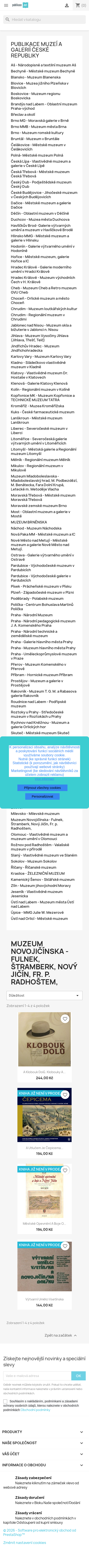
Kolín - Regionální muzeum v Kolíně (40, 389)
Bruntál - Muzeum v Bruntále (35, 139)
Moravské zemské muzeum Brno (39, 506)
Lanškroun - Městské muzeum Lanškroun (36, 420)
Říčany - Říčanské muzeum (33, 867)
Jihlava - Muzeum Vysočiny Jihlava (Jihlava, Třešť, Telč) (39, 338)
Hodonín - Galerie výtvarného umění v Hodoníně (43, 248)
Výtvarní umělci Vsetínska (44, 1299)
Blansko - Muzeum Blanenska (35, 77)
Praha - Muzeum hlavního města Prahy (43, 648)
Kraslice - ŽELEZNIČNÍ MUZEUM (38, 873)
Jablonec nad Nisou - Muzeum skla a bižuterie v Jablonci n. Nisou (41, 327)
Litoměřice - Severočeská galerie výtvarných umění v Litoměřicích (39, 441)
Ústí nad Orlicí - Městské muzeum (39, 918)
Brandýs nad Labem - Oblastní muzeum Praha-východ (44, 106)
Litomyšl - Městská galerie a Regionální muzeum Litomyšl (43, 451)
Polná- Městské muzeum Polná (37, 155)
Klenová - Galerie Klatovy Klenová (39, 383)
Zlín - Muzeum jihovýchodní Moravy (41, 885)
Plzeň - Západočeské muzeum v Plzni (42, 592)
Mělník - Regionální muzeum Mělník (40, 460)
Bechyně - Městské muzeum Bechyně (43, 71)
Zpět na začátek (61, 1335)
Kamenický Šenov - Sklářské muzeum (43, 879)
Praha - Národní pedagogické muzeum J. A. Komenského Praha (43, 623)
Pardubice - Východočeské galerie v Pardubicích (41, 578)
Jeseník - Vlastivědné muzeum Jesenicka (37, 893)
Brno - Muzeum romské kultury (37, 133)
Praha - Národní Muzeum (32, 615)
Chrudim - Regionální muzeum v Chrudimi (38, 317)
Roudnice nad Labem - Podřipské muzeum (38, 704)
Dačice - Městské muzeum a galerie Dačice (41, 205)
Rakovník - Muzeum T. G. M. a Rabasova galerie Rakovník (43, 693)
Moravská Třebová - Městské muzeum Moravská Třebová (43, 497)
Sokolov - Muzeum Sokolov (34, 861)
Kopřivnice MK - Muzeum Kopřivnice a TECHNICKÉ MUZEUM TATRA (43, 397)
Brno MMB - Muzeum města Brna (38, 126)
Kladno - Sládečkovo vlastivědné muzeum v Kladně (38, 364)
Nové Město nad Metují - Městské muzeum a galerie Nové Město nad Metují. (40, 544)
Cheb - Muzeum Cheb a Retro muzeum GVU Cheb (44, 290)
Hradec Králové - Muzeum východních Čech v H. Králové (43, 279)
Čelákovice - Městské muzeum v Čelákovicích (38, 147)
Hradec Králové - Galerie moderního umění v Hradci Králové (41, 269)
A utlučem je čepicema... (44, 1148)
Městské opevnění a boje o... (44, 1223)
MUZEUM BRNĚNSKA (29, 522)
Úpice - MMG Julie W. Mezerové (37, 912)
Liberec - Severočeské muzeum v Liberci (39, 430)
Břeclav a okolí (23, 114)
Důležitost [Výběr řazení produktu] (44, 995)
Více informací (44, 779)
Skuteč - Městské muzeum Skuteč (40, 733)
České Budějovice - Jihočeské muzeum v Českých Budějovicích (44, 194)
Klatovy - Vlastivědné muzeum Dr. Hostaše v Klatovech (39, 375)
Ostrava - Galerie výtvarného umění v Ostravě (42, 557)
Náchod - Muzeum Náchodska (36, 528)
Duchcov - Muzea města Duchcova (40, 219)
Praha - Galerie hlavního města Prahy (42, 642)
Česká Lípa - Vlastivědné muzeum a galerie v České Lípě (41, 163)
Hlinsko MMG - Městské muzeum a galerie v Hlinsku (40, 238)
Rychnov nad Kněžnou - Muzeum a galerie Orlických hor (40, 724)
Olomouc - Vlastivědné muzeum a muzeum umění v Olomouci (39, 836)
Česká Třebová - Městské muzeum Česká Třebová (40, 174)
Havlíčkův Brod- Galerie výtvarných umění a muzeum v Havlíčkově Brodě (42, 227)
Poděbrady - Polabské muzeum (37, 598)
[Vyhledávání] (44, 19)
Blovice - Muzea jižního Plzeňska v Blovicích (40, 85)
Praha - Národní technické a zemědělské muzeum (34, 633)
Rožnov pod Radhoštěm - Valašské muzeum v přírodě (40, 847)
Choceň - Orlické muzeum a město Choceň (40, 300)
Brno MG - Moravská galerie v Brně (40, 120)
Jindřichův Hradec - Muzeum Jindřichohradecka (35, 348)
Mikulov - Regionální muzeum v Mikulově (37, 468)
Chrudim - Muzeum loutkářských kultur (44, 309)
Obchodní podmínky (35, 1410)
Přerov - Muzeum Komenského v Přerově (38, 666)
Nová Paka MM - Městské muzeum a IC (43, 534)
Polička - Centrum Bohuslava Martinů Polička (42, 606)
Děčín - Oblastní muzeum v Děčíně (40, 213)
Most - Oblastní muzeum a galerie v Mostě (40, 514)
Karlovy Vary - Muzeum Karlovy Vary (41, 356)
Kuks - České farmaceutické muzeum (42, 412)
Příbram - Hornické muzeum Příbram (42, 675)
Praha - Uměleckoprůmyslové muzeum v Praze (44, 656)
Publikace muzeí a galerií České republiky (36, 49)
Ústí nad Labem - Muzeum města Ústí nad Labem (42, 904)
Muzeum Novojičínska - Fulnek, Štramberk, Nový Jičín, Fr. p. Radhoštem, (37, 824)
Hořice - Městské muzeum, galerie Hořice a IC (40, 259)
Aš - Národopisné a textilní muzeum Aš (43, 65)
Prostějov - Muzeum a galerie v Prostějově (37, 683)
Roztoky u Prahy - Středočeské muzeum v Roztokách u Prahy (37, 714)
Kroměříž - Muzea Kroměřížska (37, 406)
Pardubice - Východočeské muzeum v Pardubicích (42, 567)
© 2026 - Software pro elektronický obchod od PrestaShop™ (39, 1532)
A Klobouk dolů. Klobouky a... (44, 1072)
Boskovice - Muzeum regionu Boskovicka (35, 96)
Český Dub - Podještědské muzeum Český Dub (41, 184)
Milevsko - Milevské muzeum (35, 813)
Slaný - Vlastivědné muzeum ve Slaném (44, 855)
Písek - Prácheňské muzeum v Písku (41, 586)
